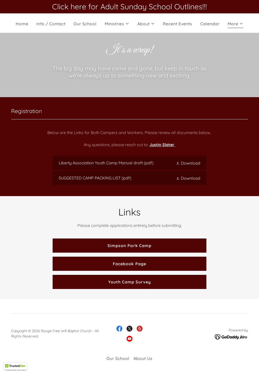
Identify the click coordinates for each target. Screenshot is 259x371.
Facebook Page (129, 263)
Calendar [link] (210, 23)
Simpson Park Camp (129, 245)
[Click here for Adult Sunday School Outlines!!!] (129, 6)
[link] (129, 163)
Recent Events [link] (177, 23)
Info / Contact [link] (51, 23)
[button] (117, 24)
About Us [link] (143, 358)
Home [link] (22, 23)
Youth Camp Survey (129, 281)
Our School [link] (85, 23)
